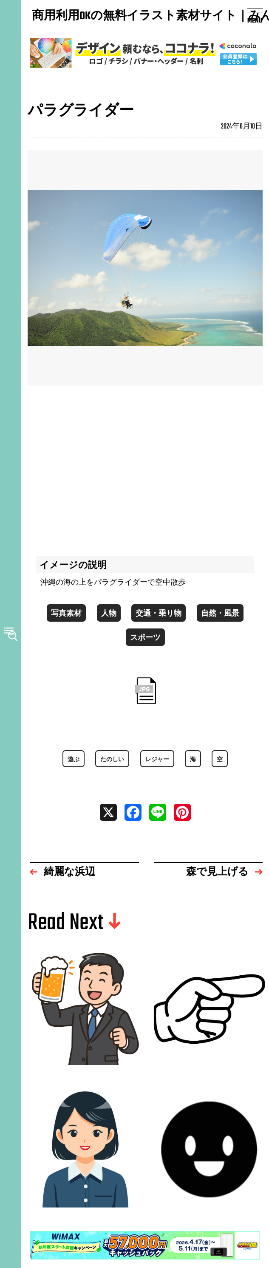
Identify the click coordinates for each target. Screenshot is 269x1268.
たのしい (112, 759)
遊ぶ (73, 759)
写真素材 (66, 614)
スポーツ (145, 638)
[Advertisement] (145, 466)
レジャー (157, 759)
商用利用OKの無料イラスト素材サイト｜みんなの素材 (72, 16)
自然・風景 (220, 614)
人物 (108, 614)
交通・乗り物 (158, 614)
